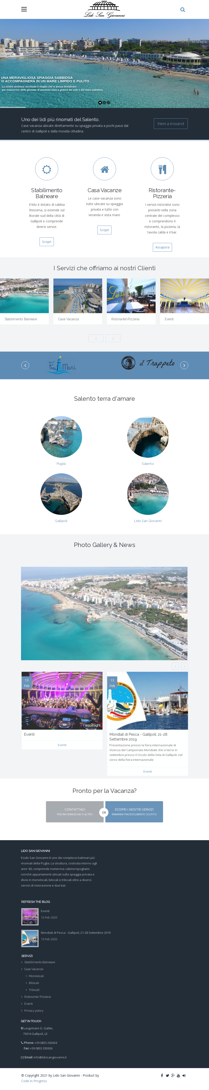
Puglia (61, 458)
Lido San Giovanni (147, 515)
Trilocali (34, 993)
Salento (147, 458)
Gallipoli (61, 515)
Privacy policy (33, 1014)
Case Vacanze (33, 972)
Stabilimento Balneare (21, 323)
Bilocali (34, 986)
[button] (71, 811)
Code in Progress (34, 1081)
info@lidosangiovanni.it (46, 1057)
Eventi (169, 323)
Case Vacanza (68, 323)
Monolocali (36, 979)
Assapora (162, 247)
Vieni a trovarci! (170, 123)
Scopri (46, 241)
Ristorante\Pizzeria (125, 323)
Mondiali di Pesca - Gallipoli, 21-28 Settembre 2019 (76, 929)
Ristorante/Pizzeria (37, 1000)
